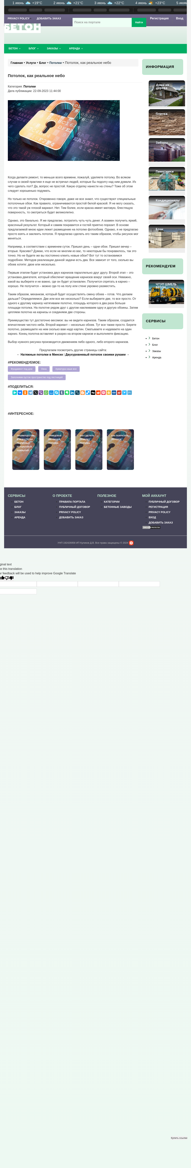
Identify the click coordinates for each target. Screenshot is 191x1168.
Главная (17, 62)
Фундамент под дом (21, 369)
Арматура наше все (66, 369)
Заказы (54, 48)
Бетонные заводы (118, 506)
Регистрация (159, 18)
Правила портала (72, 501)
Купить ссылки (179, 1138)
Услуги (31, 62)
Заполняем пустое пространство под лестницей (37, 377)
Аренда (76, 48)
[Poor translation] (9, 578)
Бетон (15, 48)
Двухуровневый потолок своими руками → (97, 354)
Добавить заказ (49, 18)
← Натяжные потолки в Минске (40, 354)
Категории (112, 501)
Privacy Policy (18, 18)
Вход (179, 18)
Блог (34, 48)
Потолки (55, 62)
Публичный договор (74, 506)
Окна (44, 369)
